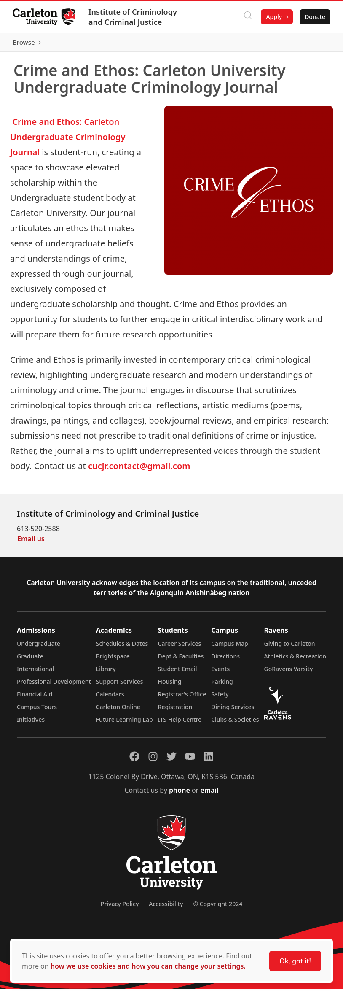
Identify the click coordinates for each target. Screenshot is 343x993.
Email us (31, 542)
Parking (222, 685)
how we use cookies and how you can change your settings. (148, 966)
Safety (220, 698)
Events (220, 673)
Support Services (119, 685)
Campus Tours (37, 711)
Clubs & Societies (235, 723)
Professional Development (54, 685)
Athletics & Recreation (295, 660)
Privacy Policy (120, 908)
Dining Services (232, 711)
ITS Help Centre (180, 723)
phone (180, 794)
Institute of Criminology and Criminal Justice (133, 17)
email (209, 794)
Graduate (30, 660)
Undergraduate (38, 647)
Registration (175, 711)
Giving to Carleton (289, 647)
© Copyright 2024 (217, 908)
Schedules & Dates (122, 647)
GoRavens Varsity (288, 673)
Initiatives (31, 723)
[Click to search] (247, 16)
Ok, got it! (295, 961)
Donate (314, 17)
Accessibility (166, 908)
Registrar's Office (182, 698)
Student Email (177, 673)
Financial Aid (34, 698)
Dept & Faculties (181, 660)
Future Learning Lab (124, 723)
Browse (313, 44)
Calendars (110, 698)
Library (106, 673)
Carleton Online (118, 711)
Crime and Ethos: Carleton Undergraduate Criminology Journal (67, 141)
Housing (170, 685)
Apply (273, 17)
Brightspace (113, 660)
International (35, 673)
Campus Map (229, 647)
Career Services (179, 647)
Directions (225, 660)
